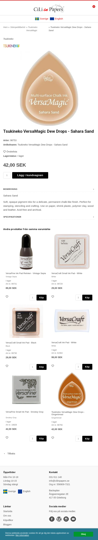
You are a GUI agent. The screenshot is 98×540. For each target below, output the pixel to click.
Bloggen (7, 524)
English (56, 18)
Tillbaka (9, 453)
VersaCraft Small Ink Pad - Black (21, 342)
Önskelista (10, 151)
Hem (5, 27)
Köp (41, 297)
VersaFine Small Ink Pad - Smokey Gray (24, 412)
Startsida (7, 511)
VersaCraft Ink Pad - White (63, 342)
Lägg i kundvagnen (30, 175)
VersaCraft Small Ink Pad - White (66, 273)
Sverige (41, 18)
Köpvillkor (8, 520)
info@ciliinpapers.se (59, 481)
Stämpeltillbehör (17, 27)
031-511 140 (55, 477)
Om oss (7, 515)
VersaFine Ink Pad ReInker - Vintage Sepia (26, 273)
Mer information (22, 535)
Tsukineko (8, 39)
